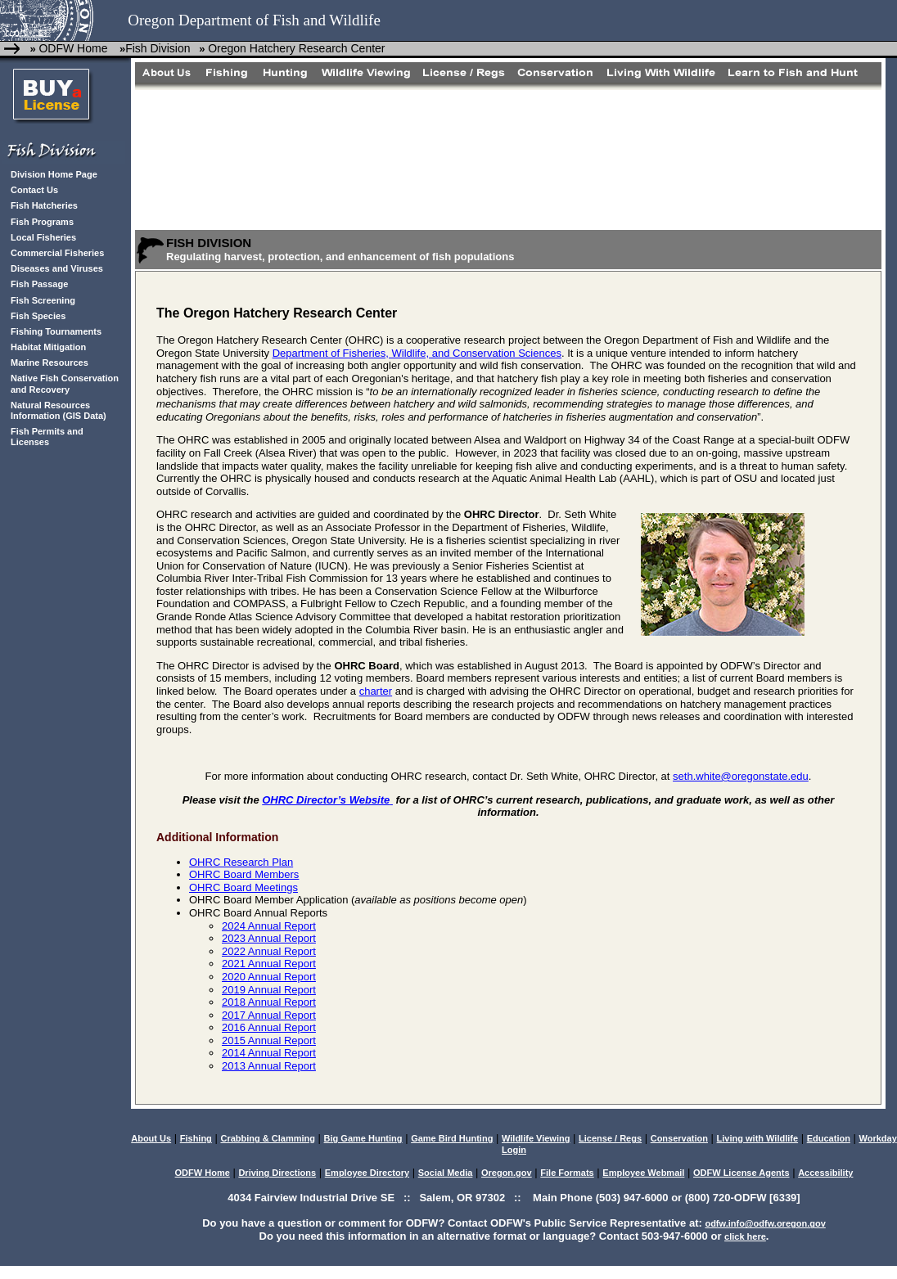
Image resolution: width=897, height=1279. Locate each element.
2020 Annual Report (269, 977)
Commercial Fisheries (57, 253)
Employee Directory (367, 1173)
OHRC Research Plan (241, 862)
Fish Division (157, 48)
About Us (151, 1138)
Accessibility (825, 1173)
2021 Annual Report (269, 963)
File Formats (566, 1173)
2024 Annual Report (269, 926)
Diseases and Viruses (57, 268)
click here (745, 1236)
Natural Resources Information (50, 410)
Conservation (679, 1138)
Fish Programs (42, 222)
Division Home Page (54, 174)
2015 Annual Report (269, 1040)
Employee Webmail (643, 1173)
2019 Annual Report (269, 990)
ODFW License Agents (741, 1173)
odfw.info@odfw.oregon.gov (765, 1223)
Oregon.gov (506, 1173)
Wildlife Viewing (536, 1138)
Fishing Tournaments (56, 331)
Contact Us (34, 190)
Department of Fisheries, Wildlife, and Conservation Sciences (417, 353)
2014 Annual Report (269, 1053)
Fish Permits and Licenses (47, 436)
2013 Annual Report (269, 1066)
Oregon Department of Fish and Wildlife (254, 20)
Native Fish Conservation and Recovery (65, 383)
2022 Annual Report (269, 951)
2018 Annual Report (269, 1002)
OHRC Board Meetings (243, 887)
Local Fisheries (43, 237)
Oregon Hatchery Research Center (296, 48)
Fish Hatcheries (44, 205)
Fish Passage (39, 284)
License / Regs (610, 1138)
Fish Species (38, 316)
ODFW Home (72, 48)
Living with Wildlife (758, 1138)
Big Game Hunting (363, 1138)
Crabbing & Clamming (267, 1138)
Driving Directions (277, 1173)
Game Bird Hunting (452, 1138)
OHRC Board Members (244, 874)
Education (828, 1138)
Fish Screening (43, 300)
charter (375, 691)
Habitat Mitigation (48, 347)
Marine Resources (49, 362)
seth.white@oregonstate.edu (741, 776)
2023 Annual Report (269, 938)
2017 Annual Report (269, 1015)
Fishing (196, 1138)
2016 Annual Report (269, 1027)
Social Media (445, 1173)
